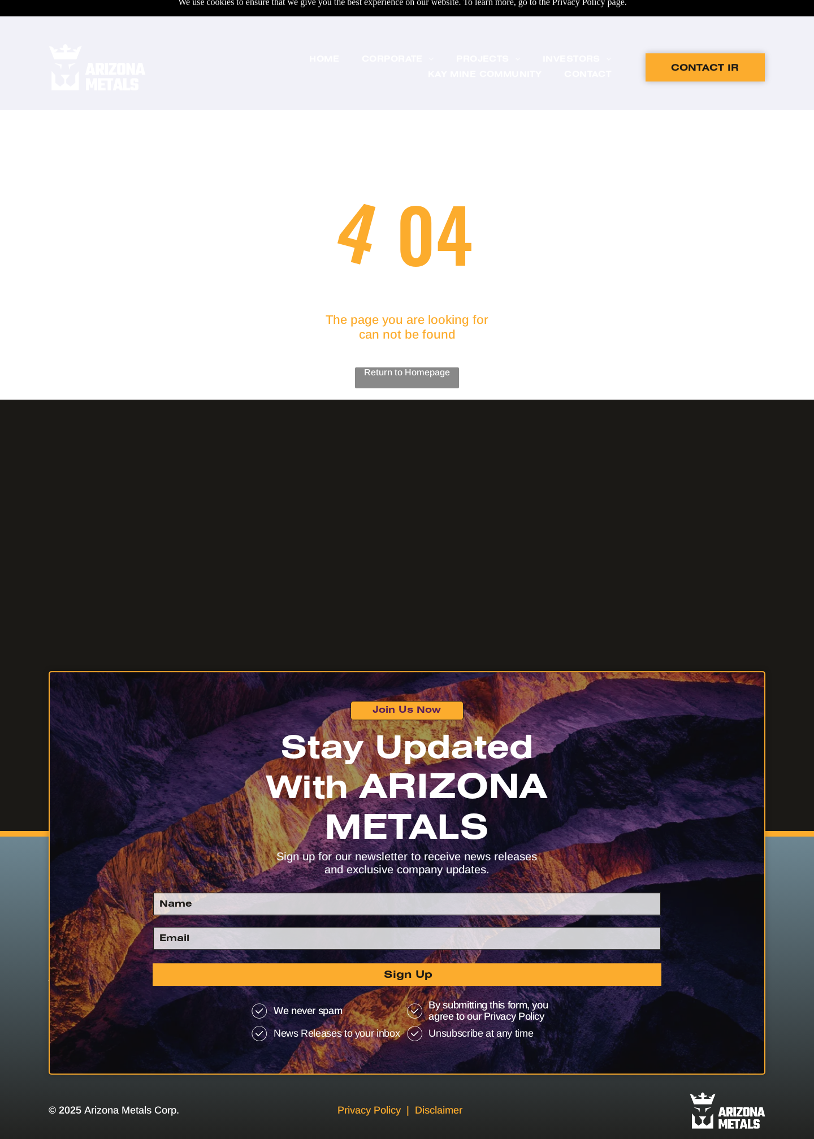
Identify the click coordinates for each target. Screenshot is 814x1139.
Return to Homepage (407, 344)
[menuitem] (324, 33)
